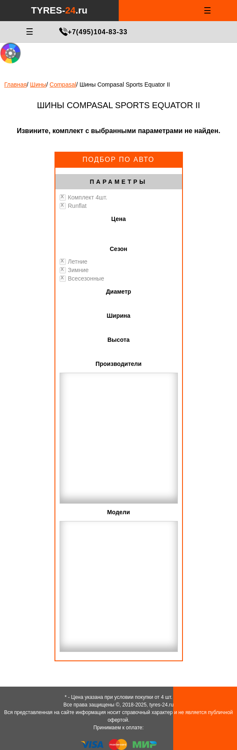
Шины (38, 84)
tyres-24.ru (162, 705)
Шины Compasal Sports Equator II (124, 84)
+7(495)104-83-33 (97, 31)
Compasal (62, 84)
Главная (15, 84)
